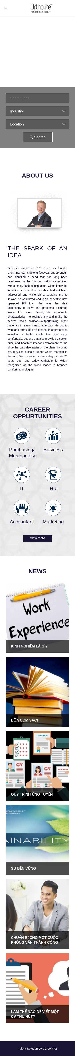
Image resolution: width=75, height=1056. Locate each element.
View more (37, 538)
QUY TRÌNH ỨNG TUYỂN (32, 794)
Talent (22, 1048)
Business (53, 449)
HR (53, 488)
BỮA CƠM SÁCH (25, 720)
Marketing (53, 521)
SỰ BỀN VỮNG (23, 868)
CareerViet (50, 1048)
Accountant (22, 521)
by (41, 1048)
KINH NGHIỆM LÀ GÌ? (29, 646)
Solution (33, 1048)
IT (22, 488)
